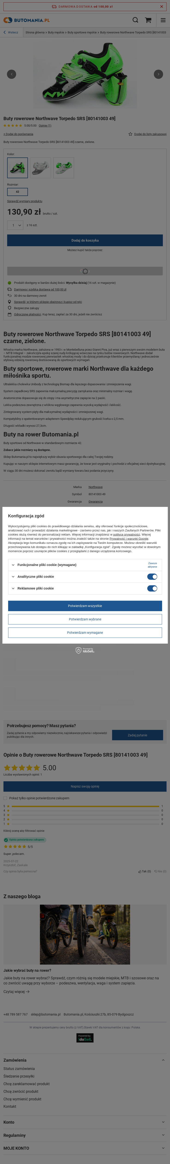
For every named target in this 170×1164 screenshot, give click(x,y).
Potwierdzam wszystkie (85, 606)
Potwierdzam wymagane (85, 632)
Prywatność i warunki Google (129, 538)
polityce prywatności (126, 534)
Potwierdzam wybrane (85, 619)
